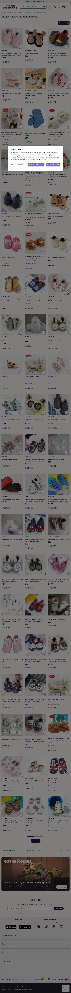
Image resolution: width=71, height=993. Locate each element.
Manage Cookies (17, 164)
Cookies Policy (41, 157)
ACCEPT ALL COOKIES (53, 164)
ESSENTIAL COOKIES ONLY (36, 164)
